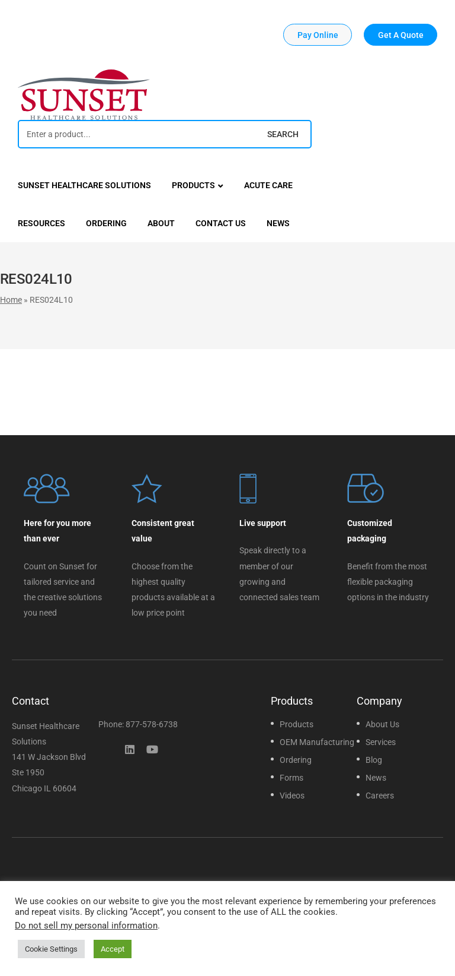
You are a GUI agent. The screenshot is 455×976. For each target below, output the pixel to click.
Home (11, 300)
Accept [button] (112, 949)
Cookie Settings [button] (51, 949)
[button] (317, 35)
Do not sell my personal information (86, 925)
